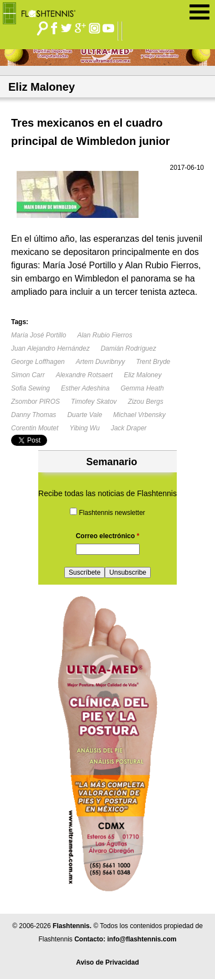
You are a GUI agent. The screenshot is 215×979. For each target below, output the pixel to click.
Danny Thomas (33, 415)
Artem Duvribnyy (100, 362)
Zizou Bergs (145, 401)
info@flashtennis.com (141, 939)
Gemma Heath (142, 388)
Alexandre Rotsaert (84, 375)
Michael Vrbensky (139, 415)
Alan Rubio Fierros (104, 335)
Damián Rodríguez (128, 348)
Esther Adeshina (85, 388)
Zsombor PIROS (35, 401)
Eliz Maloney (142, 375)
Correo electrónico (108, 536)
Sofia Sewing (30, 388)
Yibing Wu (84, 428)
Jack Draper (129, 428)
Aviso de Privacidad (107, 962)
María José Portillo (38, 335)
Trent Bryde (153, 362)
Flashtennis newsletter (112, 513)
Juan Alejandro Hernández (50, 348)
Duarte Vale (84, 415)
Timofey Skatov (94, 401)
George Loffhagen (38, 362)
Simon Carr (28, 375)
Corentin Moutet (34, 428)
